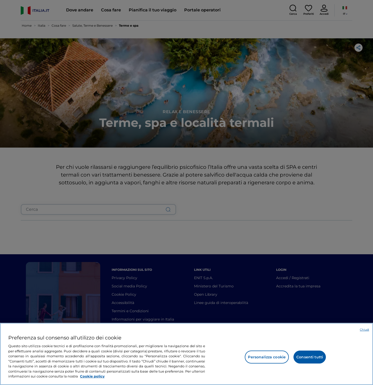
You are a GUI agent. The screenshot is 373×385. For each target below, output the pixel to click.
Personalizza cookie (267, 357)
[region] (186, 354)
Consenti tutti (309, 357)
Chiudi (364, 329)
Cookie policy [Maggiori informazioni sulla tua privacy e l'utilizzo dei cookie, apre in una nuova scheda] (92, 376)
